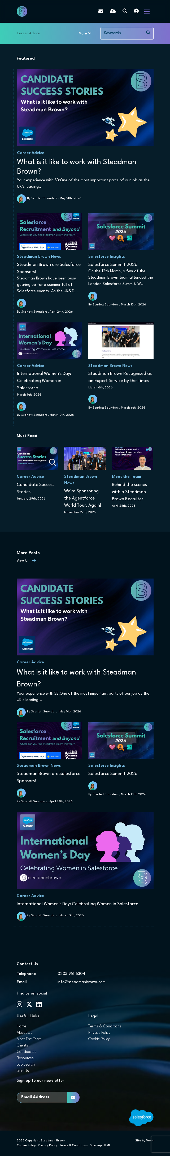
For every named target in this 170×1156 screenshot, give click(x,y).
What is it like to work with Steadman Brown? (76, 167)
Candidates (26, 1052)
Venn (150, 1140)
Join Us (23, 1071)
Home (21, 1026)
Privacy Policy (99, 1033)
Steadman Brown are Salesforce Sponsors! (49, 268)
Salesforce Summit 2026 (112, 264)
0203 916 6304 (71, 974)
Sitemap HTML (100, 1145)
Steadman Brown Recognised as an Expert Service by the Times (120, 377)
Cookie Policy (99, 1039)
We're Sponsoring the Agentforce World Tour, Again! (82, 498)
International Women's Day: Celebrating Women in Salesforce (44, 380)
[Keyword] (122, 33)
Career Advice (28, 33)
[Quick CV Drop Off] (113, 11)
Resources (25, 1058)
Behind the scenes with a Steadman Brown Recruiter (129, 492)
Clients (22, 1046)
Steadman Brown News (39, 257)
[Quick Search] (125, 11)
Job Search (26, 1065)
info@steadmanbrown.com (82, 982)
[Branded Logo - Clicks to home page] (22, 11)
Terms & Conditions (104, 1026)
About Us (24, 1033)
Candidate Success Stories (35, 488)
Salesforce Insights (106, 257)
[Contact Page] (100, 11)
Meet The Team (29, 1039)
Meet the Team (126, 477)
